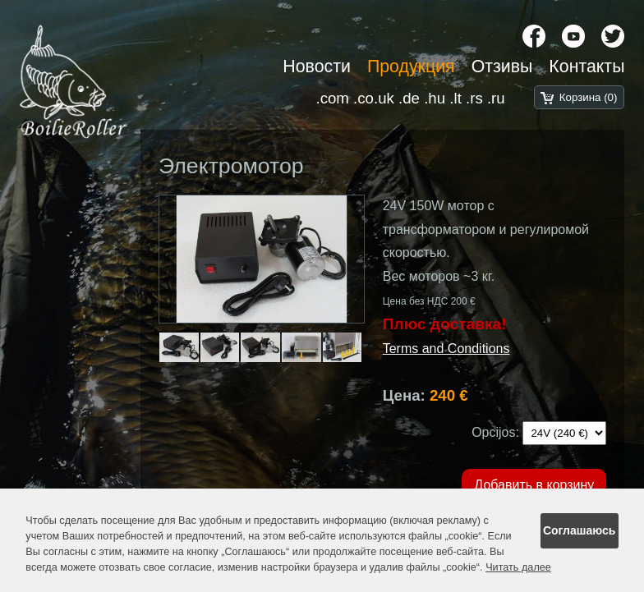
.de (409, 98)
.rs (474, 98)
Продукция (411, 66)
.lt (455, 98)
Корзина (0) (588, 97)
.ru (496, 98)
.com (331, 98)
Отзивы (502, 66)
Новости (317, 66)
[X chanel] (612, 36)
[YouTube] (573, 36)
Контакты (586, 66)
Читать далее (518, 567)
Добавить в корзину (534, 485)
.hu (434, 98)
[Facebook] (533, 36)
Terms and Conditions (446, 349)
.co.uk (373, 98)
